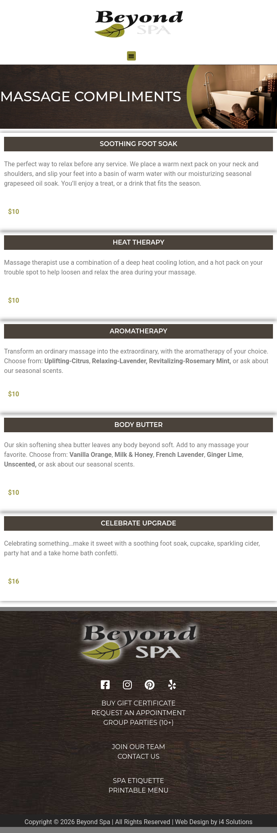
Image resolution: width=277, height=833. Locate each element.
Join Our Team (138, 747)
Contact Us (138, 756)
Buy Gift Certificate (138, 703)
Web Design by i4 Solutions (213, 822)
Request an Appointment (139, 713)
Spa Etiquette (138, 781)
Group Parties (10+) (138, 722)
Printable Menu (138, 790)
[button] (131, 56)
